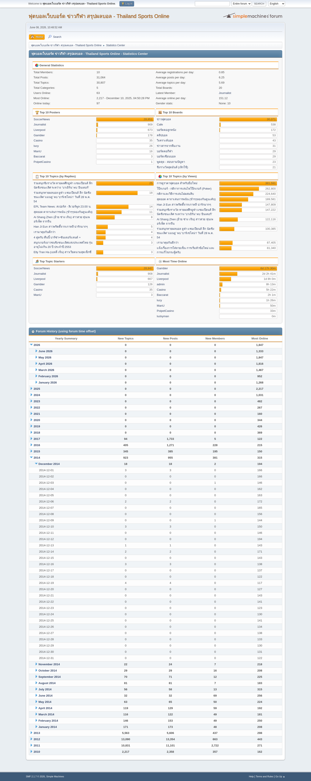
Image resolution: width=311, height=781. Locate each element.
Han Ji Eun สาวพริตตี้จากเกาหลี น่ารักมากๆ (61, 226)
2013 (37, 733)
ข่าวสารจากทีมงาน (168, 145)
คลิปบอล (162, 135)
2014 (37, 457)
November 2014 (49, 664)
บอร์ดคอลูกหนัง (166, 129)
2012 (37, 739)
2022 (37, 407)
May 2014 (44, 701)
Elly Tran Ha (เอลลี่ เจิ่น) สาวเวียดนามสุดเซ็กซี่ (63, 252)
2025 (37, 388)
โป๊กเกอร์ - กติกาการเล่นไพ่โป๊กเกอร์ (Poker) (184, 188)
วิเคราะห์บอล (165, 140)
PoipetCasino (42, 161)
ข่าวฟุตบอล (164, 119)
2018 (37, 432)
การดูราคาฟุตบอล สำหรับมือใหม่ (177, 183)
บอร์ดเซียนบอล (166, 156)
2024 (37, 395)
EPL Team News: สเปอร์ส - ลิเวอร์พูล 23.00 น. (62, 206)
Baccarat (39, 156)
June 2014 (45, 695)
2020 (37, 420)
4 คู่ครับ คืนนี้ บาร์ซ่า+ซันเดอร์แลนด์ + (57, 237)
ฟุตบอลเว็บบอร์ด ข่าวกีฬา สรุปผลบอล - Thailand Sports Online (99, 16)
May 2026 (44, 357)
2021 (37, 413)
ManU (37, 151)
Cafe (160, 124)
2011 (37, 745)
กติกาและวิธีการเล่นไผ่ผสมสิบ (175, 193)
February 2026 (48, 376)
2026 (37, 345)
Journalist (225, 93)
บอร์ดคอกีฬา (165, 151)
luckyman (163, 316)
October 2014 (47, 670)
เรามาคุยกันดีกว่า (44, 232)
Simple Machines (55, 776)
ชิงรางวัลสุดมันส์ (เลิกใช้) (172, 167)
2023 (37, 401)
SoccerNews (42, 119)
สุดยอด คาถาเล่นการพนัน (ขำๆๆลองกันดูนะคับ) (63, 212)
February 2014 (48, 720)
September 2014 (49, 676)
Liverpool (39, 129)
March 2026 (46, 370)
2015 (37, 451)
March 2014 (46, 714)
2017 (37, 438)
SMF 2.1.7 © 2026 (35, 776)
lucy (36, 145)
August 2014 (47, 683)
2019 (37, 426)
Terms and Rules (264, 776)
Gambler (39, 135)
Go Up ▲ (280, 776)
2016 (37, 445)
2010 (37, 751)
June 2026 (45, 351)
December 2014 (49, 464)
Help (251, 776)
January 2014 (47, 727)
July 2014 (44, 689)
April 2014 (45, 708)
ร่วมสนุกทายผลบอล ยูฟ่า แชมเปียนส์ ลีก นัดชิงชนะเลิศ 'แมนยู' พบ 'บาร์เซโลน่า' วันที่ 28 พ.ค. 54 (62, 197)
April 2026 (45, 363)
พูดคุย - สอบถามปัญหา (171, 161)
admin (161, 284)
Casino (38, 140)
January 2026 (47, 382)
